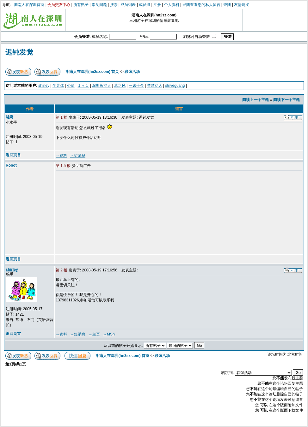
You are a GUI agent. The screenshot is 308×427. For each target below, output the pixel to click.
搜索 (114, 5)
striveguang (175, 85)
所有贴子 (81, 5)
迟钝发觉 (19, 52)
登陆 (227, 5)
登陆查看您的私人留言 (201, 5)
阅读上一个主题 (255, 100)
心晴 (71, 85)
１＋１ (83, 85)
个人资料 (171, 5)
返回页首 (13, 155)
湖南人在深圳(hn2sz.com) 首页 (92, 71)
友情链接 (241, 5)
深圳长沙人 (101, 85)
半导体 (58, 85)
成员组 (144, 5)
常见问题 (99, 5)
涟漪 (9, 117)
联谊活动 (132, 71)
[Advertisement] (104, 213)
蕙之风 (120, 85)
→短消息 (77, 155)
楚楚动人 (154, 85)
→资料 (61, 155)
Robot (11, 165)
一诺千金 (136, 85)
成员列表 (128, 5)
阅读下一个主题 (286, 100)
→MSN (109, 334)
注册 (157, 5)
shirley (43, 85)
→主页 (94, 334)
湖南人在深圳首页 (29, 5)
